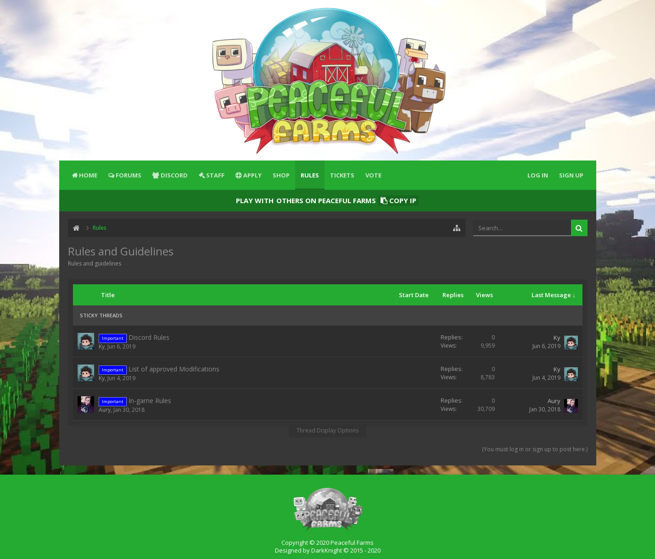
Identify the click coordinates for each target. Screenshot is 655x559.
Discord (174, 175)
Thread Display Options (327, 430)
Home (88, 175)
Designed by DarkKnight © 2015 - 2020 (328, 550)
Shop (281, 175)
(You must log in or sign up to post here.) (535, 449)
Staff (215, 175)
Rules (310, 175)
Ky (102, 346)
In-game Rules (150, 400)
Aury (105, 410)
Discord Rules (149, 337)
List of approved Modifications (174, 369)
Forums (128, 175)
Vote (373, 175)
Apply (252, 175)
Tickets (342, 175)
